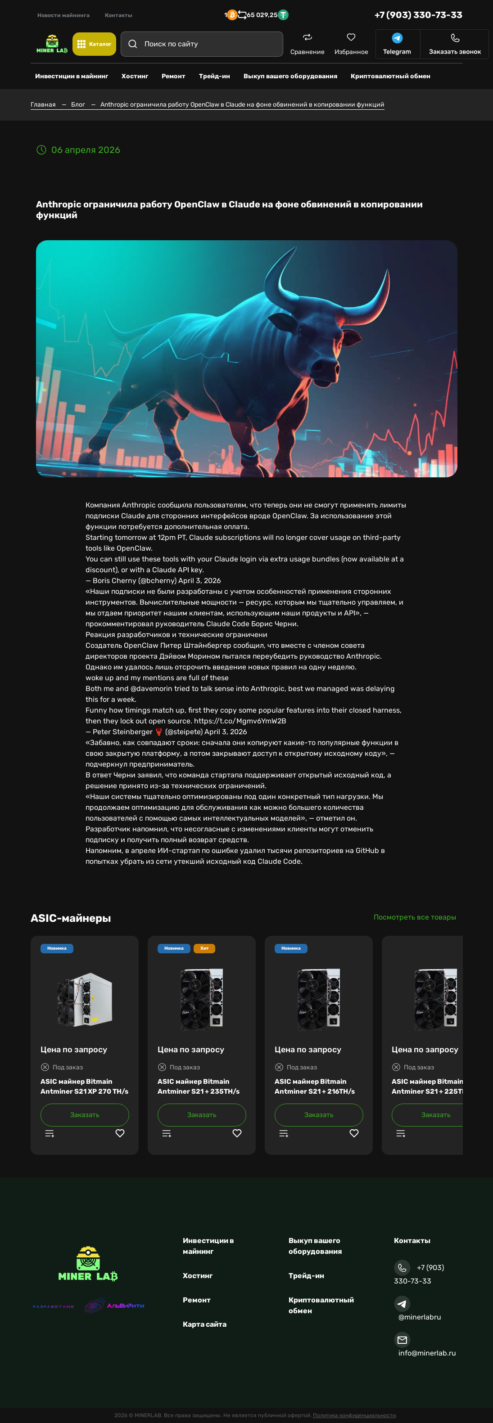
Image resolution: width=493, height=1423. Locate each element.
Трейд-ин (306, 1275)
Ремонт (197, 1300)
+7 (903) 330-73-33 (418, 14)
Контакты (118, 15)
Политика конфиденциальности (354, 1415)
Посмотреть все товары (415, 917)
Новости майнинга (63, 15)
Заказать (85, 1115)
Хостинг (198, 1275)
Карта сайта (204, 1324)
